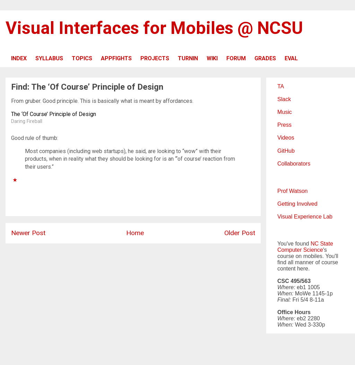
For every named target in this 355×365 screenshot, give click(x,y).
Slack (284, 99)
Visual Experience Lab (304, 217)
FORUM (236, 58)
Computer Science (300, 250)
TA (280, 86)
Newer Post (28, 233)
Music (284, 112)
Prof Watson (292, 191)
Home (135, 233)
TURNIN (188, 58)
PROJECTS (154, 58)
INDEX (19, 58)
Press (284, 125)
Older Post (239, 233)
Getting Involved (297, 204)
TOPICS (82, 58)
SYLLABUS (49, 58)
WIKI (212, 58)
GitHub (286, 151)
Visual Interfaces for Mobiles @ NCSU (154, 28)
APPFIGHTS (116, 58)
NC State (322, 244)
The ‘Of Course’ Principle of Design (53, 114)
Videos (285, 138)
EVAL (291, 58)
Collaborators (293, 164)
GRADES (265, 58)
